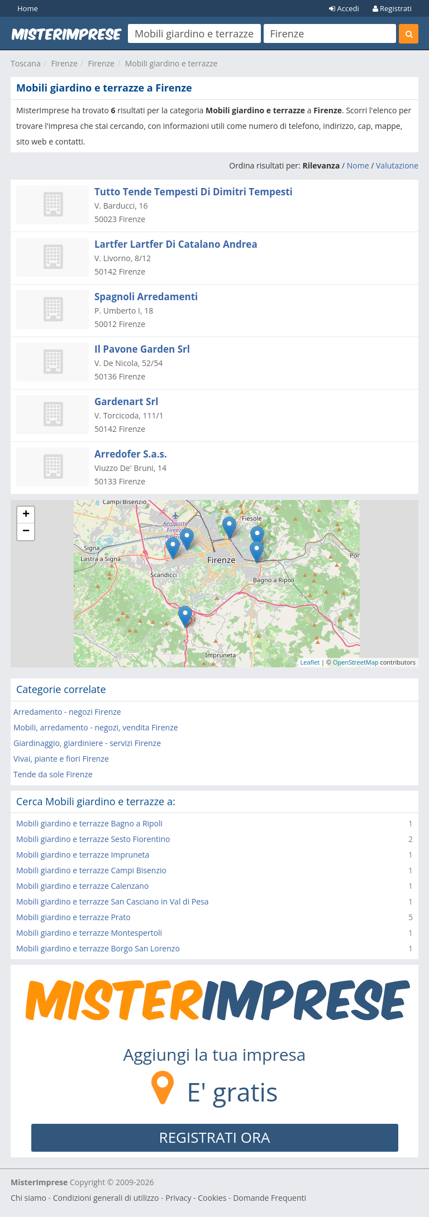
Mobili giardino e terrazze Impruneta (82, 854)
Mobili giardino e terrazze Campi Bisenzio (91, 870)
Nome (358, 165)
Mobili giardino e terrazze (171, 63)
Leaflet (310, 662)
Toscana (26, 63)
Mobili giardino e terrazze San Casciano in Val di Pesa (112, 901)
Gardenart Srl (126, 401)
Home (27, 8)
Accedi (344, 8)
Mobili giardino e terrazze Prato (73, 917)
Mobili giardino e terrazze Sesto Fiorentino (93, 839)
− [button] (26, 531)
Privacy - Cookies (195, 1197)
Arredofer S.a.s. (130, 454)
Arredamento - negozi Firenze (67, 711)
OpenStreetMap (356, 662)
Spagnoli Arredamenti (146, 296)
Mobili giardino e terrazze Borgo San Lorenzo (98, 948)
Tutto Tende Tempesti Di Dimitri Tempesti (193, 191)
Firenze (64, 63)
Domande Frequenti (269, 1197)
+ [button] (26, 515)
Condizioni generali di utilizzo (106, 1197)
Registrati (392, 8)
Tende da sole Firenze (53, 774)
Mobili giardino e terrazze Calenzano (82, 886)
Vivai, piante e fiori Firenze (61, 758)
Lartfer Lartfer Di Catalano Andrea (176, 244)
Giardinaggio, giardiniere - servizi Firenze (87, 743)
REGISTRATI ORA (214, 1137)
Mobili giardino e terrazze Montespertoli (89, 932)
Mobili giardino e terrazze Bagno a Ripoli (89, 823)
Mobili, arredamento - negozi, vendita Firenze (95, 727)
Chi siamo (28, 1197)
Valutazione (397, 165)
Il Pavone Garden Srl (142, 349)
